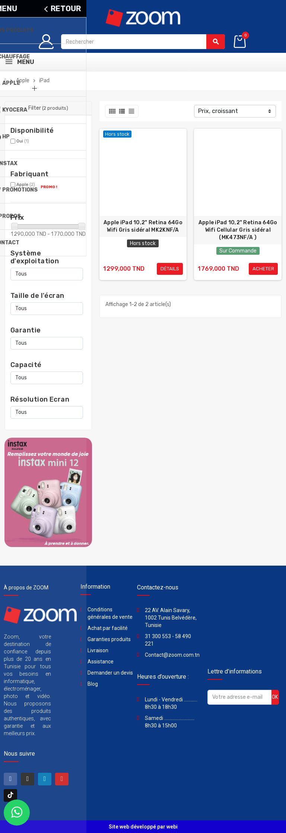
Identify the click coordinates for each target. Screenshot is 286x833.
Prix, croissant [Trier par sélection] (218, 111)
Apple (25, 184)
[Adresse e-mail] (239, 697)
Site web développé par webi (143, 827)
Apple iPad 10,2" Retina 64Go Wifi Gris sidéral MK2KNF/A (143, 226)
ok (275, 697)
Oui (22, 141)
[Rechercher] (143, 41)
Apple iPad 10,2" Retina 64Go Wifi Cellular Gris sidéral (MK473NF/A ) (237, 230)
